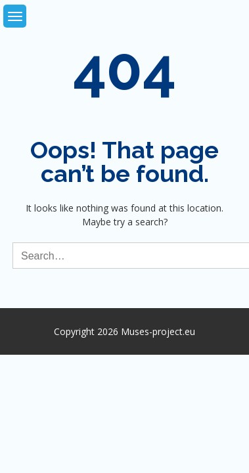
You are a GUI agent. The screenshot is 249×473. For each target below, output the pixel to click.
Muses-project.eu (158, 331)
